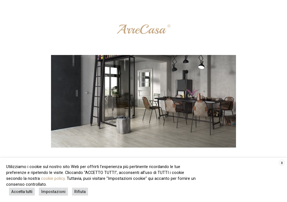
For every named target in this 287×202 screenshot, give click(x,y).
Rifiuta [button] (80, 191)
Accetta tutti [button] (22, 191)
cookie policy (53, 178)
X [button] (282, 163)
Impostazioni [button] (53, 191)
